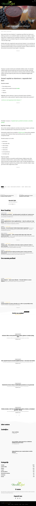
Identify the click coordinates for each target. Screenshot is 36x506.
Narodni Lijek (12, 200)
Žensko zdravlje (4, 233)
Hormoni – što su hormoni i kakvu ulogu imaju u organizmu (15, 228)
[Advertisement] (18, 59)
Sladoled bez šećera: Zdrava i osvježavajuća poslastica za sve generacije (18, 384)
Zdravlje (2, 226)
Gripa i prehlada (15, 432)
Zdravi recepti (20, 22)
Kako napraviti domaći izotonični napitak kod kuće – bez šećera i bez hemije (18, 360)
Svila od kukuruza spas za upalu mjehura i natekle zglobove (22, 452)
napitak (23, 186)
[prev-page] (16, 415)
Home (2, 31)
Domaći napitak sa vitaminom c (16, 186)
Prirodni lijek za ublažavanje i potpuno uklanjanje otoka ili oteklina (26, 196)
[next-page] (19, 415)
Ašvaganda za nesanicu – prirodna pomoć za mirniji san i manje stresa (17, 214)
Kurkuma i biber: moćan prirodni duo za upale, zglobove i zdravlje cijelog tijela (18, 336)
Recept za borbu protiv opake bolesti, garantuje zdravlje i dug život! (7, 196)
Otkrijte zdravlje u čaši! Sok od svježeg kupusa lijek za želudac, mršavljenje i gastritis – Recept (18, 409)
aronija (8, 186)
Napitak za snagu (28, 186)
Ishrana (15, 22)
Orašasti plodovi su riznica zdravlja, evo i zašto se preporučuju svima (17, 303)
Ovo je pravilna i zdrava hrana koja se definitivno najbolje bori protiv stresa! (22, 442)
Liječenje (2, 278)
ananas (5, 186)
